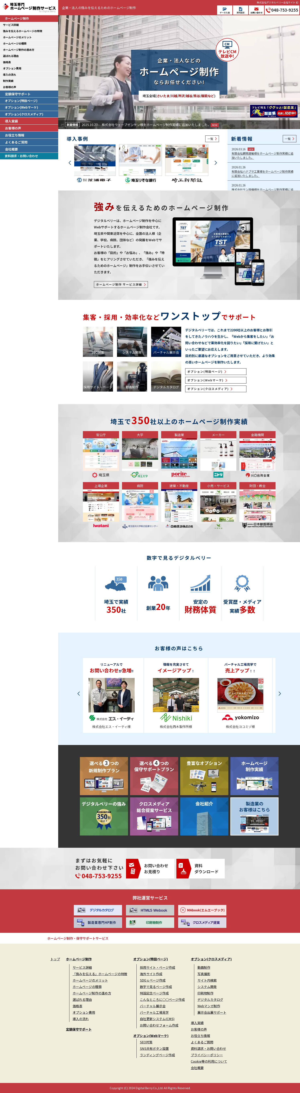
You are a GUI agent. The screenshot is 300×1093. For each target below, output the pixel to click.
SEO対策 (146, 1042)
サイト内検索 (207, 980)
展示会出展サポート (211, 1012)
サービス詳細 (11, 25)
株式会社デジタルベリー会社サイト (276, 2)
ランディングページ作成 (157, 1054)
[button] (70, 163)
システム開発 (207, 986)
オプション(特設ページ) (21, 101)
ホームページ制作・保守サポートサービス (77, 938)
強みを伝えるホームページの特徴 (22, 31)
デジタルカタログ (210, 999)
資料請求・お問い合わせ (21, 156)
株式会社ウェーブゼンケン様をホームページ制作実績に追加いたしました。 (160, 124)
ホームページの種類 (14, 43)
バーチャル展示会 (153, 1005)
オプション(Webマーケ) (21, 107)
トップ (55, 959)
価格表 (7, 62)
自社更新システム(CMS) (157, 1018)
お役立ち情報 (14, 135)
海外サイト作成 (151, 973)
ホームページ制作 (17, 18)
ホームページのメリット (17, 37)
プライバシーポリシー (207, 1054)
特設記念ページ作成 (154, 993)
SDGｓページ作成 (153, 980)
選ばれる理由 (11, 56)
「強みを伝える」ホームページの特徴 (100, 973)
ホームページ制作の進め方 (18, 50)
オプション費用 (12, 68)
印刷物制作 (205, 993)
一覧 (210, 139)
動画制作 (203, 967)
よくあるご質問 (16, 142)
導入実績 (11, 121)
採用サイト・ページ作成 (157, 967)
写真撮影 (203, 973)
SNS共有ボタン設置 (154, 1048)
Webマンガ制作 (208, 1005)
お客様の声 (9, 87)
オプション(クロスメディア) (24, 114)
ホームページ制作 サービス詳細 (119, 284)
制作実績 (8, 81)
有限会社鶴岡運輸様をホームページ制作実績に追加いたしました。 (262, 155)
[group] (96, 164)
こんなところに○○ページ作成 (162, 999)
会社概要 (11, 149)
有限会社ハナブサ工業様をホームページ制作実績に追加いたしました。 (262, 173)
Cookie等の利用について (209, 1061)
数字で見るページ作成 (156, 986)
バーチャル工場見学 (154, 1012)
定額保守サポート (18, 94)
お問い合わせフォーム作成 (159, 1025)
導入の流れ (9, 74)
